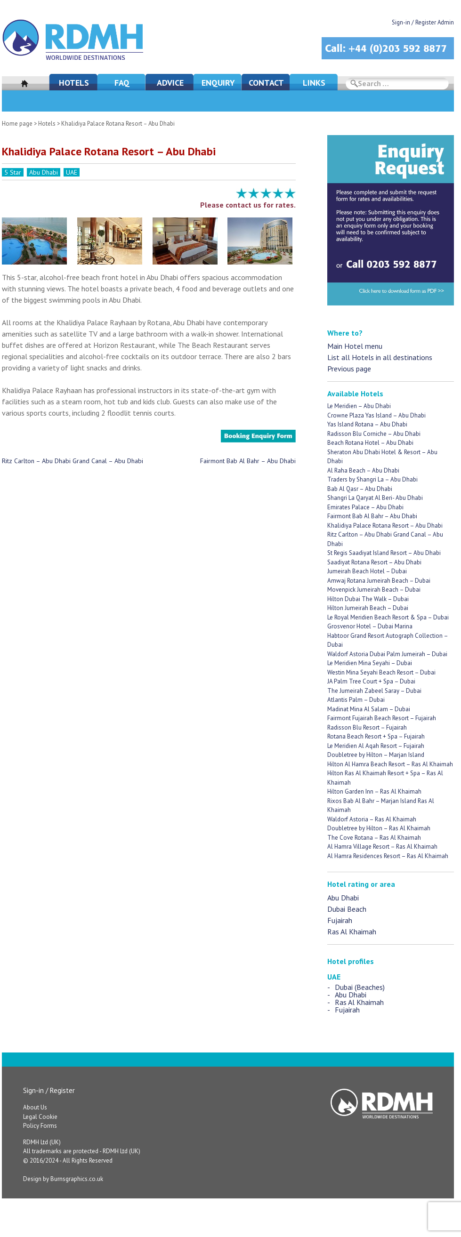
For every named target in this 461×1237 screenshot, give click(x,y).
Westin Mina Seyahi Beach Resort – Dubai (381, 672)
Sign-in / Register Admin (423, 22)
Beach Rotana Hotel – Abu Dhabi (370, 443)
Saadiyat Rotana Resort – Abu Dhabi (374, 562)
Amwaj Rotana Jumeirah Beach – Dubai (378, 581)
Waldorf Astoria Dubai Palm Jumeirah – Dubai (387, 654)
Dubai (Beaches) (360, 987)
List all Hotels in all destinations (379, 357)
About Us (35, 1107)
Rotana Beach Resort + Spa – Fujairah (376, 736)
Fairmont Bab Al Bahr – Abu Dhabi (248, 461)
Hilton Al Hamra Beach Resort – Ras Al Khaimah (390, 764)
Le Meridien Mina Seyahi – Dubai (369, 663)
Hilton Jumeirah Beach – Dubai (367, 608)
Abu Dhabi (43, 172)
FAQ (121, 82)
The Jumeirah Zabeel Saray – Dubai (374, 691)
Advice (170, 82)
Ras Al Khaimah (351, 931)
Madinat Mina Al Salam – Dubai (368, 709)
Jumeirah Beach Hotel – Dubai (367, 571)
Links (314, 82)
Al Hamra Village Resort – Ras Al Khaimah (382, 847)
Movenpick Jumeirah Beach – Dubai (374, 590)
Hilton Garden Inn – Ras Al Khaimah (374, 791)
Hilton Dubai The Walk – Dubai (368, 599)
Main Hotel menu (354, 346)
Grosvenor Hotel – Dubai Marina (369, 626)
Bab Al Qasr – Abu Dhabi (359, 489)
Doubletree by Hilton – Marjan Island (375, 755)
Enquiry (218, 82)
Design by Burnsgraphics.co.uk (63, 1179)
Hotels (74, 82)
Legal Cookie (40, 1117)
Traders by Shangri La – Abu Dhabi (372, 479)
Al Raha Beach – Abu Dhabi (363, 470)
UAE (71, 172)
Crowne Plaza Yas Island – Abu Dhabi (376, 415)
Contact (266, 82)
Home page (17, 124)
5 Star (12, 172)
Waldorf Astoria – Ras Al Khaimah (371, 819)
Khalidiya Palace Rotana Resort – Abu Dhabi (385, 526)
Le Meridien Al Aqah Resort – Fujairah (375, 746)
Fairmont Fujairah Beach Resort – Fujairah (381, 718)
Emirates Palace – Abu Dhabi (365, 507)
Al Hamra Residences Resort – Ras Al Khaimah (387, 856)
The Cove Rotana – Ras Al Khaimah (374, 838)
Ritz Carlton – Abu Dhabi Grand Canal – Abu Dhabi (72, 461)
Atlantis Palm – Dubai (356, 700)
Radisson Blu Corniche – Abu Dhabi (374, 434)
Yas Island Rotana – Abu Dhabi (367, 424)
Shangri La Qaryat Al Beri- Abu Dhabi (375, 498)
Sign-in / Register (49, 1090)
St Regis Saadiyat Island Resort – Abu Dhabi (384, 553)
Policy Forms (40, 1126)
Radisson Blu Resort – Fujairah (367, 727)
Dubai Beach (346, 909)
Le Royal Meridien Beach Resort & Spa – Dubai (388, 617)
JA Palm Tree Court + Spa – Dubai (371, 681)
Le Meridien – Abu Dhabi (359, 406)
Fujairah (339, 920)
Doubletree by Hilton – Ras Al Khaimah (378, 828)
